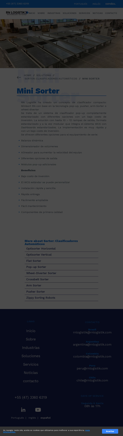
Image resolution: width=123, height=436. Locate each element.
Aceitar (110, 431)
